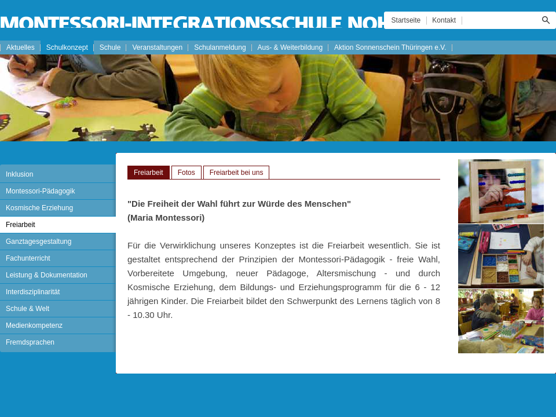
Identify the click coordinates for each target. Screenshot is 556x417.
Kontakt (444, 20)
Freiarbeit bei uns (237, 173)
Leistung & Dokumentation (46, 275)
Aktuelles (20, 47)
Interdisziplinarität (33, 292)
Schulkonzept (67, 47)
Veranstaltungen (157, 47)
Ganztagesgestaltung (38, 241)
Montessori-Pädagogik (40, 191)
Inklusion (19, 174)
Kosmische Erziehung (39, 208)
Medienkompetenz (34, 325)
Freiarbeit (20, 225)
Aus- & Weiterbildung (290, 47)
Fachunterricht (28, 258)
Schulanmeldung (220, 47)
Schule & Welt (27, 309)
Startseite (406, 20)
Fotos (186, 173)
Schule (110, 47)
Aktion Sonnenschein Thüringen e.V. (390, 47)
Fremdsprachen (30, 342)
